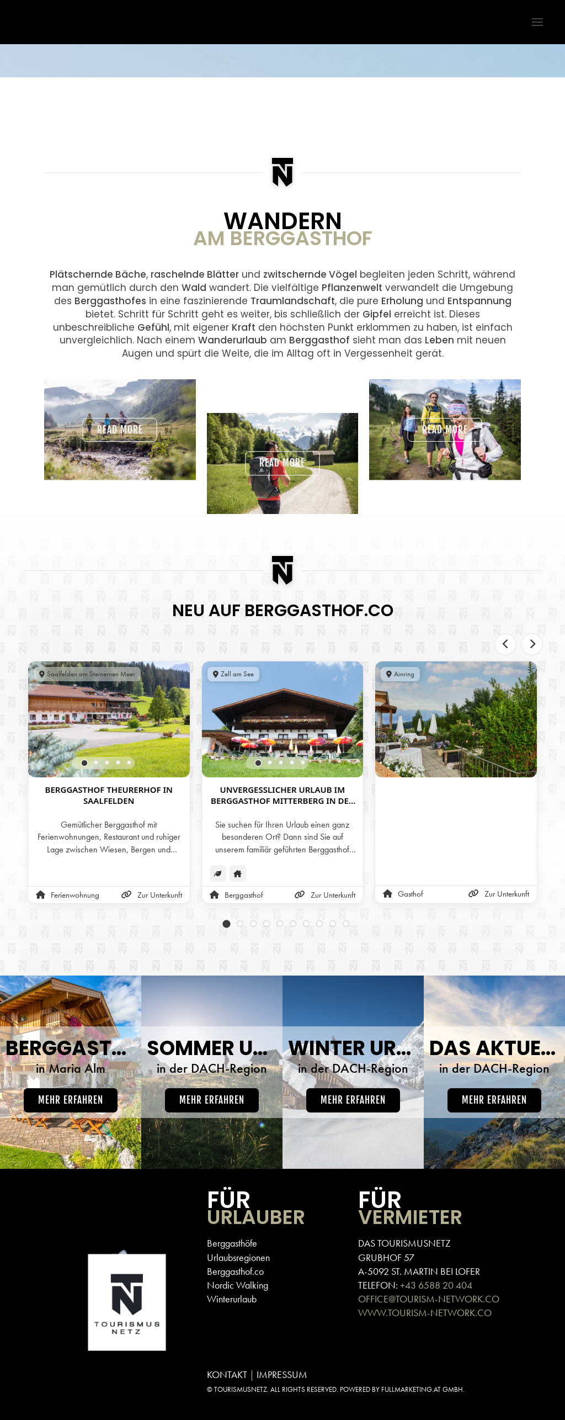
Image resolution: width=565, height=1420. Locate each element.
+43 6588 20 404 (436, 1285)
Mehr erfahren (70, 1100)
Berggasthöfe (232, 1243)
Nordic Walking (237, 1285)
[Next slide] (532, 644)
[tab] (84, 762)
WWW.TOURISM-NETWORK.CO (425, 1312)
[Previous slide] (505, 644)
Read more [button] (120, 425)
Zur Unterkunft (151, 894)
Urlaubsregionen (238, 1257)
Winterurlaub (232, 1298)
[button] (532, 22)
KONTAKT (227, 1374)
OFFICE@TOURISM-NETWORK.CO (428, 1298)
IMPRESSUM (282, 1374)
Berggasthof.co (235, 1271)
